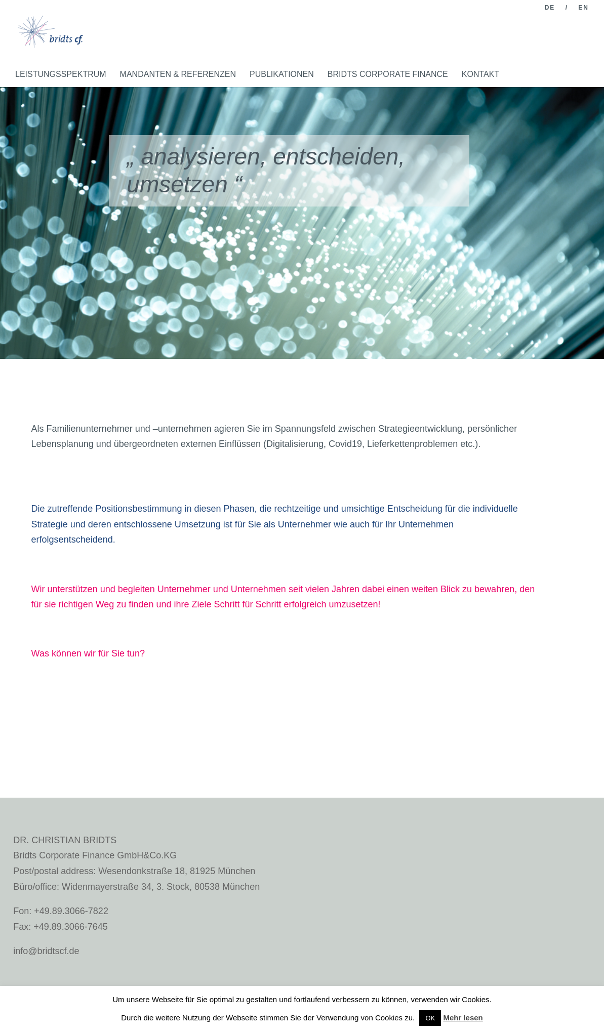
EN (583, 8)
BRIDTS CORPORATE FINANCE (388, 74)
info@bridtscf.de (46, 951)
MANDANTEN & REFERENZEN (178, 74)
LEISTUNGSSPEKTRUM (60, 74)
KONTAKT (480, 74)
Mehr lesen (462, 1017)
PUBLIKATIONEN (282, 74)
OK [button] (430, 1018)
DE (550, 8)
